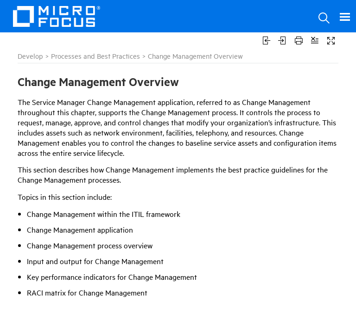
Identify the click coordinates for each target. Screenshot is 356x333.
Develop (30, 55)
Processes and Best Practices (95, 55)
